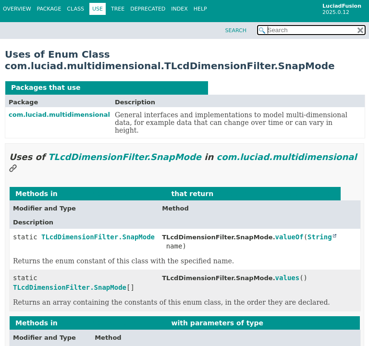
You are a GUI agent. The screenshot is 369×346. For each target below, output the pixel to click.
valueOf (289, 237)
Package (49, 9)
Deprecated (147, 9)
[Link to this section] (13, 169)
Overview (17, 9)
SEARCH (235, 30)
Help (200, 9)
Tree (117, 9)
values (287, 278)
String (320, 237)
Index (179, 9)
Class (75, 9)
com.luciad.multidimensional (59, 114)
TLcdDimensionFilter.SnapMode (142, 87)
